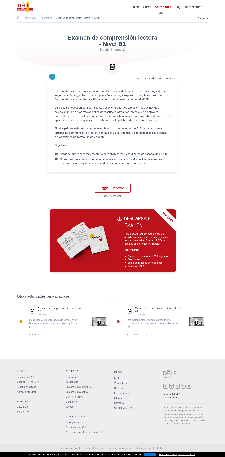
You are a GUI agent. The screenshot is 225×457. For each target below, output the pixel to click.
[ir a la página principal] (24, 7)
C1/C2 (26, 412)
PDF (148, 78)
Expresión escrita (75, 397)
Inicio (136, 7)
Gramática (71, 377)
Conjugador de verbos (77, 422)
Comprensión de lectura (78, 387)
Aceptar (150, 454)
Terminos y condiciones (119, 448)
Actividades (163, 7)
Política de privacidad (70, 448)
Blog (177, 7)
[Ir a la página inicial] (19, 18)
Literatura (119, 403)
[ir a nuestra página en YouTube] (189, 386)
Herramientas (193, 7)
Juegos (69, 406)
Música (118, 398)
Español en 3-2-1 (26, 377)
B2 (18, 412)
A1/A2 (20, 407)
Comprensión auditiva (77, 392)
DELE (117, 378)
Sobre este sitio (143, 448)
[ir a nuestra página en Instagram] (183, 386)
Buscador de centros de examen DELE (85, 432)
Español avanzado (26, 387)
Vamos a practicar (26, 392)
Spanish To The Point (28, 382)
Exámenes (71, 401)
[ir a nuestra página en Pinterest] (177, 386)
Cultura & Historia (123, 408)
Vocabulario (72, 382)
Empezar (112, 188)
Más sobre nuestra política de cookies (177, 454)
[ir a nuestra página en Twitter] (171, 386)
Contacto (160, 448)
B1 (28, 407)
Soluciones (169, 78)
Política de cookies (94, 448)
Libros (147, 7)
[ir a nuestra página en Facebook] (166, 386)
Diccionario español (76, 427)
